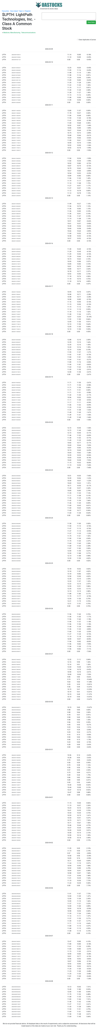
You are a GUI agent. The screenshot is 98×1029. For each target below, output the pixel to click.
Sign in (21, 11)
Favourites (5, 11)
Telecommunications (28, 32)
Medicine (6, 32)
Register (28, 11)
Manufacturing (15, 32)
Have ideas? (14, 11)
